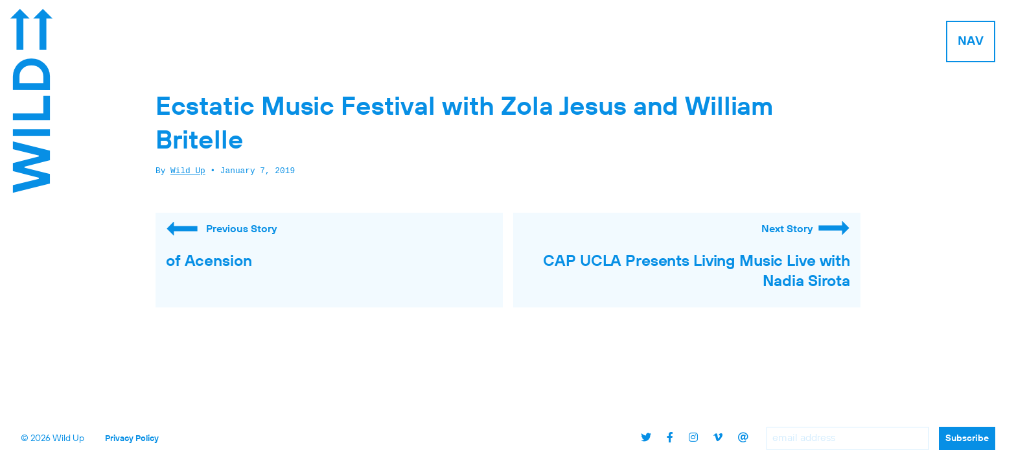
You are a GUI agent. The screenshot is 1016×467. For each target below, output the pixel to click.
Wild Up (187, 171)
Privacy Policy (132, 439)
